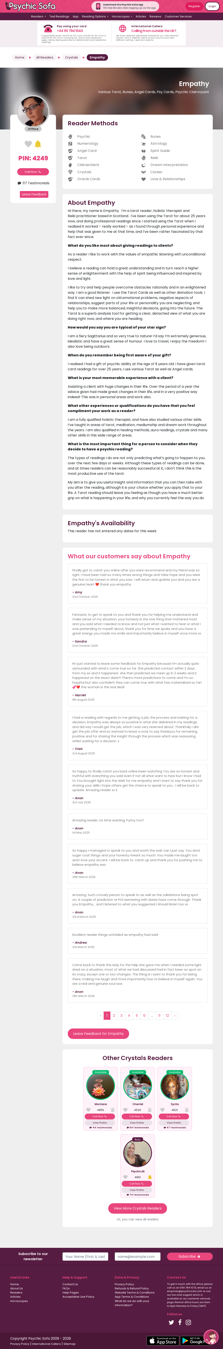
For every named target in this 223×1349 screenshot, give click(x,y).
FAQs (66, 1288)
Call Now (33, 172)
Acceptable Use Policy (78, 1297)
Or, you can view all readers (138, 1219)
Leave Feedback (34, 194)
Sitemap (70, 1344)
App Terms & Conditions (132, 1297)
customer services (199, 1298)
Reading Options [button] (94, 16)
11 (159, 1015)
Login (212, 6)
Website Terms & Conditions (135, 1292)
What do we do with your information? (132, 1303)
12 (167, 1015)
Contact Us (70, 1284)
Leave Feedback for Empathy (98, 1033)
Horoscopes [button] (121, 16)
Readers (16, 1292)
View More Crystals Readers (138, 1208)
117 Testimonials (33, 183)
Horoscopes (19, 1301)
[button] (211, 1337)
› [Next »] (174, 1015)
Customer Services (178, 16)
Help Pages (71, 1292)
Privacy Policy (124, 1284)
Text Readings (59, 16)
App (76, 16)
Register (194, 6)
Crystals (71, 57)
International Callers (46, 1344)
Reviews (155, 16)
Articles (141, 16)
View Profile (100, 1122)
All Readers (44, 57)
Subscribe (190, 1256)
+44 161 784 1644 (70, 30)
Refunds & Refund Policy (132, 1288)
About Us (16, 1288)
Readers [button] (37, 16)
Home (19, 57)
